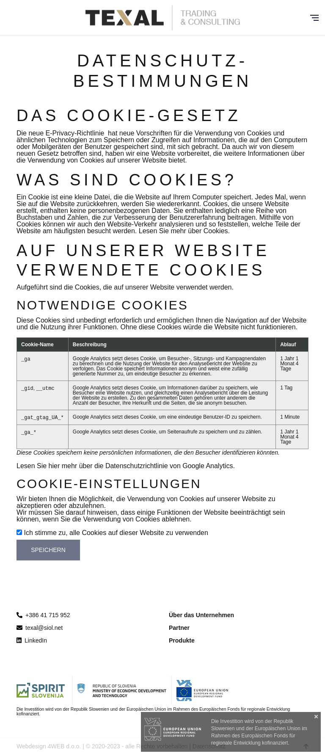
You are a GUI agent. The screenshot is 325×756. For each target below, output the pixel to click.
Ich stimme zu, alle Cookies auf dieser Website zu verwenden (116, 533)
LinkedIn (32, 640)
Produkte (182, 640)
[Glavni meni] (314, 17)
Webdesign (31, 746)
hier (54, 465)
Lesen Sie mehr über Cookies (183, 231)
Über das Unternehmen (201, 615)
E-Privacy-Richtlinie (75, 133)
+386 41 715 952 (47, 615)
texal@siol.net (40, 627)
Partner (179, 627)
